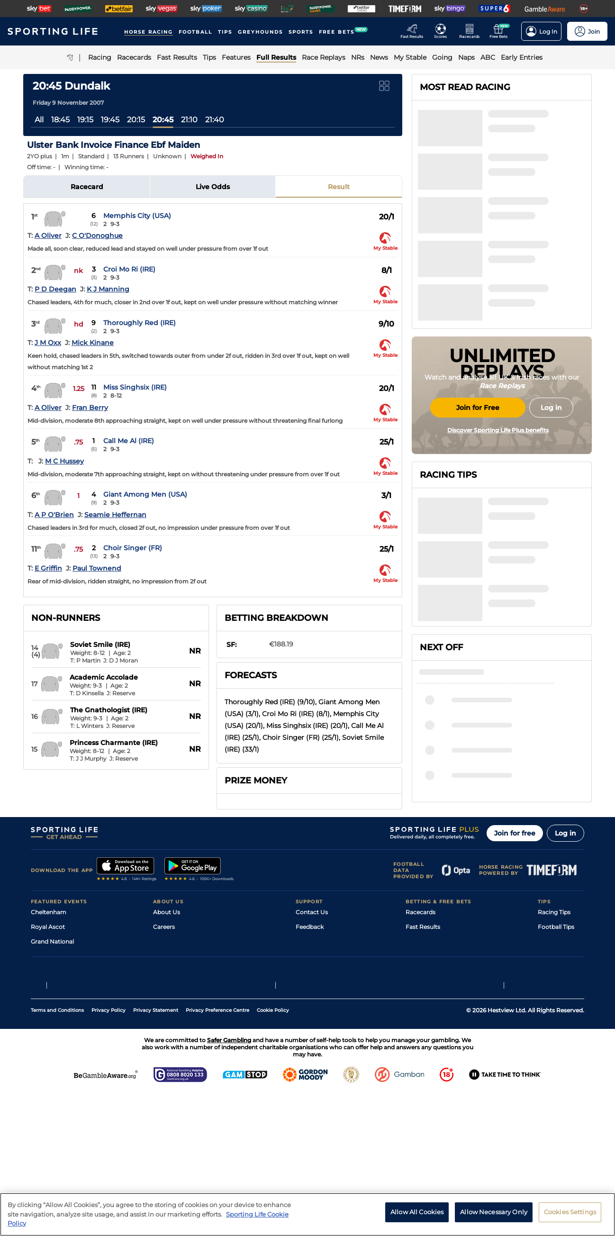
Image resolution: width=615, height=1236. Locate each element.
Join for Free (477, 485)
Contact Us (312, 996)
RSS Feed (166, 1084)
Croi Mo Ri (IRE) (129, 269)
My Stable (419, 1054)
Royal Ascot (48, 1010)
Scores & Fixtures (430, 1025)
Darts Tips (552, 1040)
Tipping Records (561, 1069)
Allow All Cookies (416, 1212)
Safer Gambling (317, 1040)
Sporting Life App (177, 1040)
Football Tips (556, 1010)
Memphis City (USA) (137, 215)
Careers (164, 1010)
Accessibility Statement (186, 1054)
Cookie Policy (273, 1153)
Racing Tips (554, 996)
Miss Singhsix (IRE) (135, 387)
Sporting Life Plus (178, 1025)
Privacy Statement (155, 1153)
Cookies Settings (570, 1212)
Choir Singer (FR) (132, 548)
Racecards (420, 996)
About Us (166, 996)
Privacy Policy (108, 1153)
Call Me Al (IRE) (128, 440)
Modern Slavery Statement (191, 1069)
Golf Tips (550, 1025)
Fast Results (423, 1010)
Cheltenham (48, 996)
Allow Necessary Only (493, 1212)
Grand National (52, 1025)
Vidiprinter (420, 1040)
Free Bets (419, 1069)
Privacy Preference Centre (217, 1153)
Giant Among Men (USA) (145, 494)
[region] (307, 1214)
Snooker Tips (556, 1054)
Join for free (514, 917)
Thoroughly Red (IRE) (139, 322)
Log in (565, 917)
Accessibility (313, 1025)
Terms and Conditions (57, 1153)
